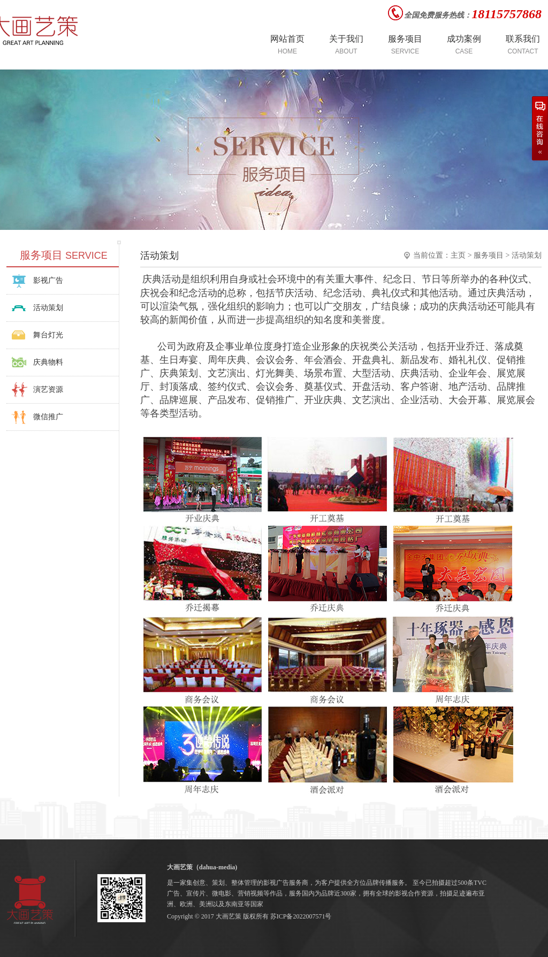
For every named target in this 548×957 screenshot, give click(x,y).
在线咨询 (540, 128)
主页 (458, 255)
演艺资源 (48, 389)
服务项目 (489, 255)
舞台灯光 (48, 335)
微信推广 (48, 417)
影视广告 (48, 280)
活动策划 (48, 308)
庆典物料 (48, 362)
